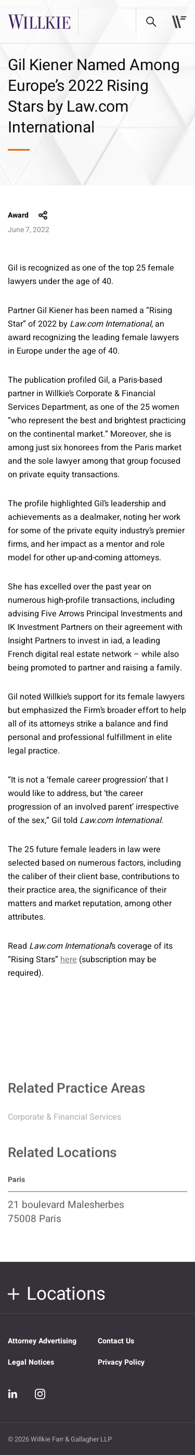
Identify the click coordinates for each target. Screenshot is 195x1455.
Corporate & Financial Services (64, 1121)
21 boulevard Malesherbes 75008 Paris (66, 1216)
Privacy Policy (121, 1362)
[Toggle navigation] (179, 22)
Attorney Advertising (42, 1341)
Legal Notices (31, 1362)
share (43, 215)
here (68, 959)
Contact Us (116, 1341)
